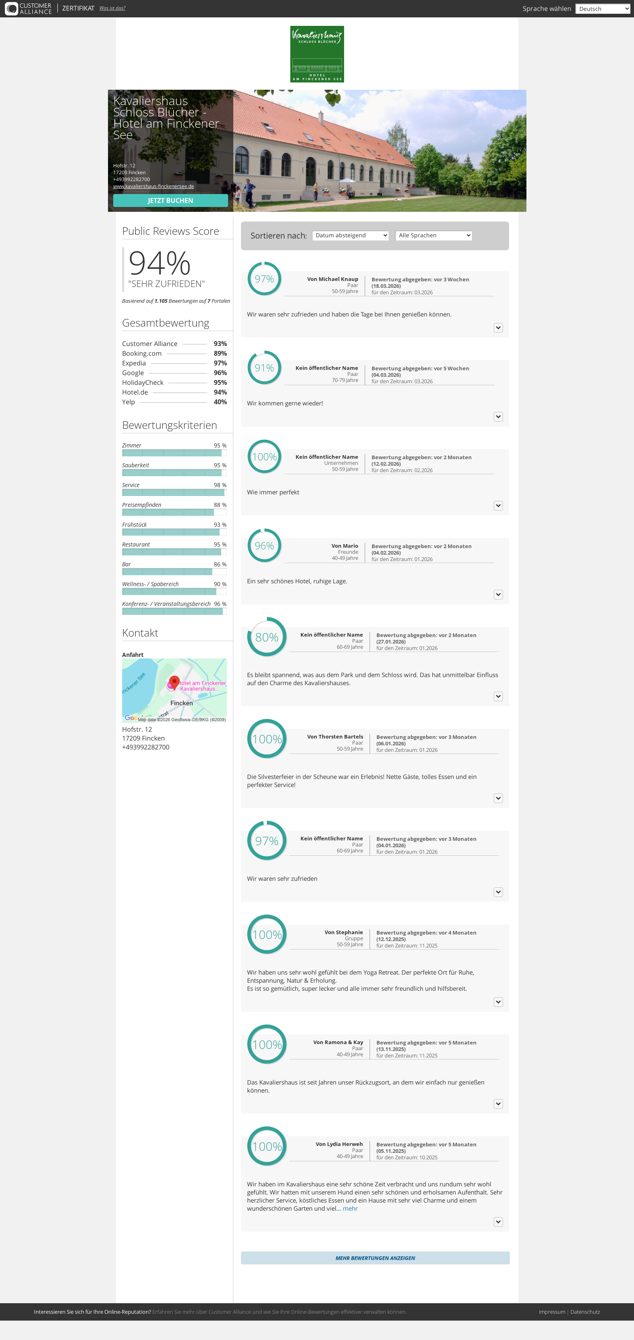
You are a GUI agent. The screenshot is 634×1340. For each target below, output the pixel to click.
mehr (350, 1228)
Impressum (552, 1331)
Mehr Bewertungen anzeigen (375, 1277)
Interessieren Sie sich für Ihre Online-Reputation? (92, 1331)
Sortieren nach (278, 235)
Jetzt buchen (170, 200)
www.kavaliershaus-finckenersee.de (153, 186)
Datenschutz (585, 1331)
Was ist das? (112, 7)
